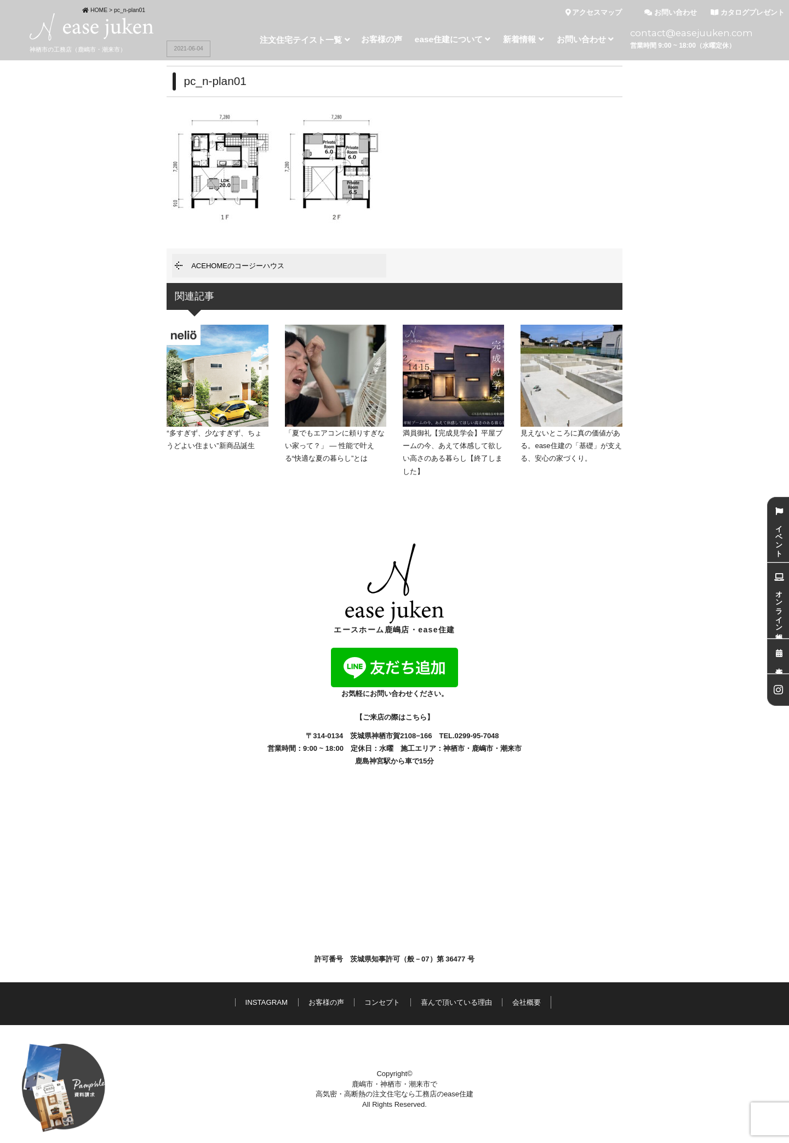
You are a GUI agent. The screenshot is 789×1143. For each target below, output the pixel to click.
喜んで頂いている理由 (456, 1002)
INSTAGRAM (266, 1002)
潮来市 (511, 748)
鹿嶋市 (482, 748)
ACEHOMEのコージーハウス (237, 266)
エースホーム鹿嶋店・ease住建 (394, 589)
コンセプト (382, 1002)
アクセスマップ (593, 12)
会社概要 (526, 1002)
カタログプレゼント (748, 12)
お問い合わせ (670, 12)
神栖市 (454, 748)
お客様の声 (326, 1002)
